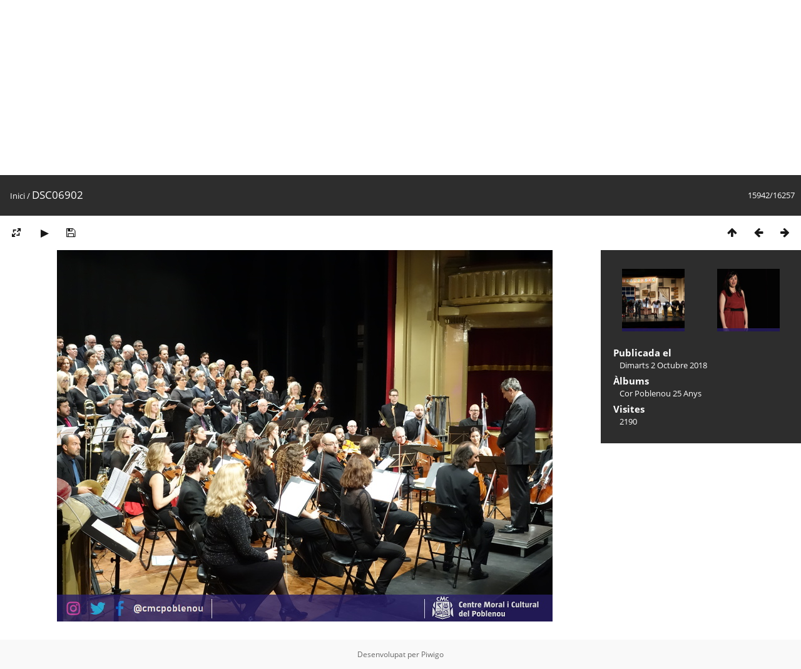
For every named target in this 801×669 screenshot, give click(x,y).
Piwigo (432, 654)
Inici (17, 195)
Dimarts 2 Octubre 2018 (663, 365)
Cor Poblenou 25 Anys (661, 393)
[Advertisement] (375, 87)
